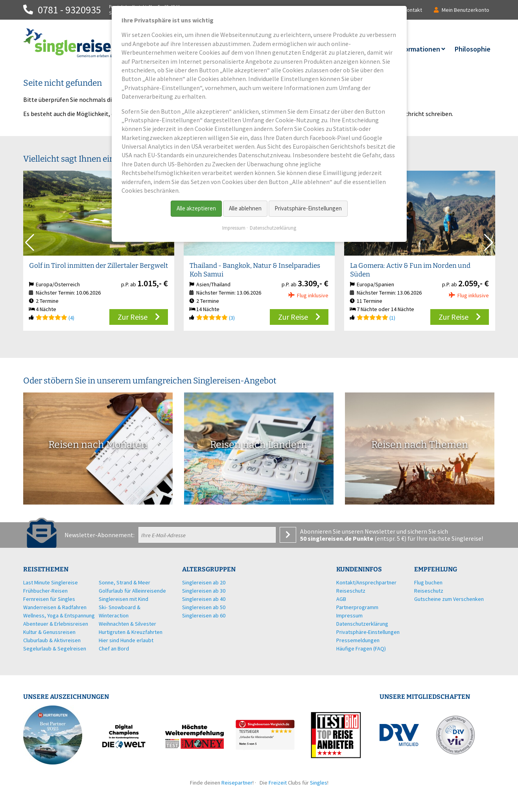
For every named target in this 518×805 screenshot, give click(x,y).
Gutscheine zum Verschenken (449, 598)
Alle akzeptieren (196, 208)
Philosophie (472, 48)
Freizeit (278, 782)
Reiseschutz (428, 590)
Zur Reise (132, 317)
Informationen (418, 48)
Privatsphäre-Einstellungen (308, 208)
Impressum (233, 228)
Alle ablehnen (245, 208)
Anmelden (288, 535)
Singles (318, 782)
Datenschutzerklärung (273, 228)
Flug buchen (428, 582)
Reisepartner (237, 782)
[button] (488, 242)
